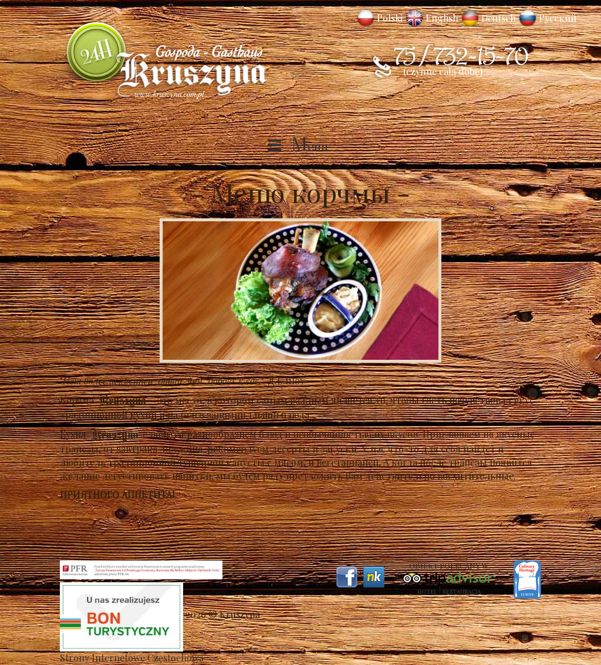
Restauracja (462, 592)
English (442, 18)
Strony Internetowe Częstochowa (132, 658)
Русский (557, 18)
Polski (390, 18)
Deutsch (498, 18)
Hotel (427, 592)
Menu (309, 145)
